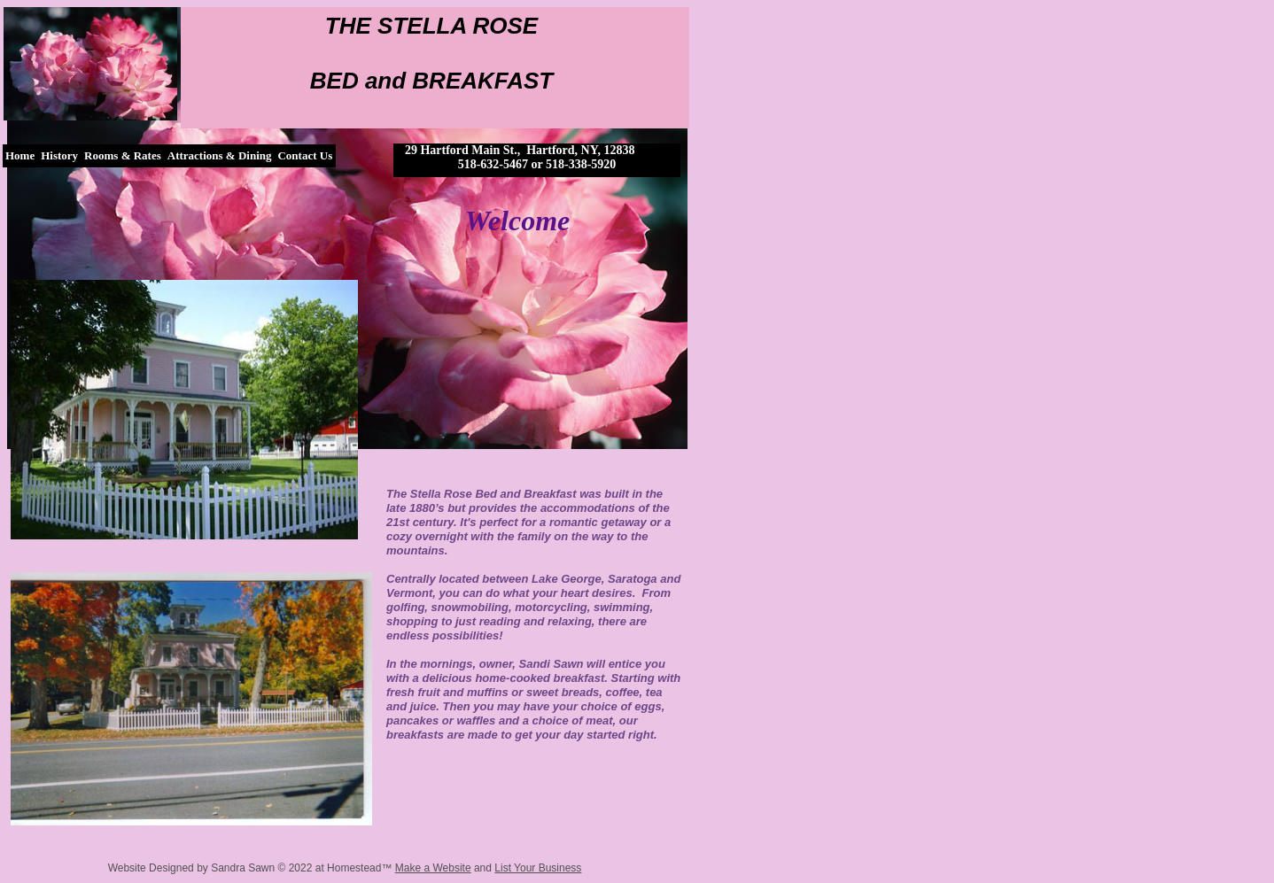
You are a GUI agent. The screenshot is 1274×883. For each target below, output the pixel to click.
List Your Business (537, 868)
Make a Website (433, 868)
